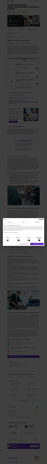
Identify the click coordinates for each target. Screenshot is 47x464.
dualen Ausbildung (15, 210)
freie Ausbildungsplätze (11, 10)
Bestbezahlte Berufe (12, 12)
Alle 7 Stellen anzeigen (23, 400)
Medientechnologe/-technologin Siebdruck (17, 100)
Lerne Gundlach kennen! (13, 121)
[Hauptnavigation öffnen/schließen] (39, 1)
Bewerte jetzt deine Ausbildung (23, 417)
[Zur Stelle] (37, 68)
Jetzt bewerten (26, 10)
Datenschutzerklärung (26, 150)
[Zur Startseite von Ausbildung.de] (10, 1)
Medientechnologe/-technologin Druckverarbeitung (18, 97)
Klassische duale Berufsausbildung (23, 12)
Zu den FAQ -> (35, 439)
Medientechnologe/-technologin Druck (16, 94)
